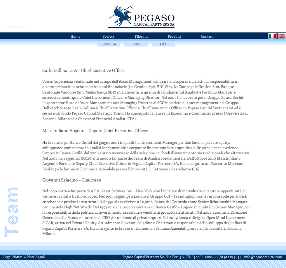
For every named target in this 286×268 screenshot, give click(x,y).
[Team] (136, 43)
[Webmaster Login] (19, 26)
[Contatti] (207, 36)
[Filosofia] (141, 36)
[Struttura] (108, 43)
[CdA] (163, 43)
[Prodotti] (174, 36)
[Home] (75, 36)
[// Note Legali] (34, 256)
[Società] (108, 36)
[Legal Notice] (12, 256)
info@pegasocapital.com (263, 256)
